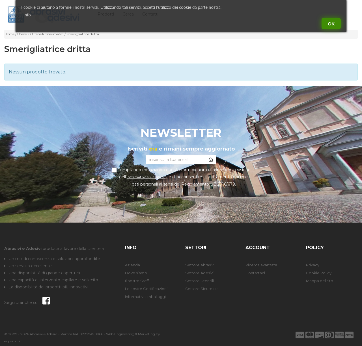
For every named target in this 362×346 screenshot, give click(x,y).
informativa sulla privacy (147, 177)
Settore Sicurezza (202, 288)
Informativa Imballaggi (145, 296)
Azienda (132, 265)
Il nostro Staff (137, 280)
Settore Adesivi (199, 273)
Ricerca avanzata (261, 265)
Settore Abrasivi (199, 265)
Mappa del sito (319, 280)
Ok (331, 23)
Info (27, 14)
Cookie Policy (318, 273)
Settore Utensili (199, 280)
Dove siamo (136, 273)
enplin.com (13, 341)
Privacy (312, 265)
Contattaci (255, 273)
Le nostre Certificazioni (146, 288)
